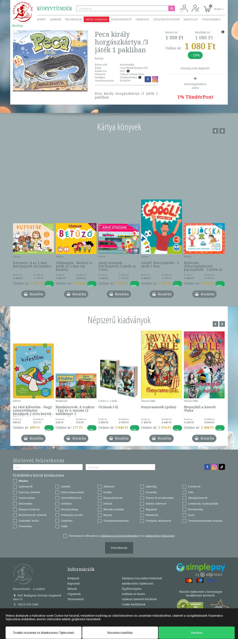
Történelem (25, 526)
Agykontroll (25, 486)
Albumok (108, 486)
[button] (215, 7)
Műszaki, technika (113, 509)
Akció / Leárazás (96, 19)
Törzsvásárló (211, 19)
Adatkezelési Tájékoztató (137, 583)
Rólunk (72, 588)
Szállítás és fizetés (166, 19)
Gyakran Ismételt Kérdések (139, 599)
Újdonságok (73, 19)
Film (190, 492)
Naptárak (151, 509)
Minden (23, 481)
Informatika (25, 503)
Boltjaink (73, 578)
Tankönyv (67, 520)
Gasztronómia (27, 497)
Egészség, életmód (29, 492)
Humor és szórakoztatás (159, 497)
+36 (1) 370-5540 (25, 604)
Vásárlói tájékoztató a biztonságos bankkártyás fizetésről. (200, 593)
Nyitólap (17, 25)
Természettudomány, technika (205, 520)
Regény (107, 515)
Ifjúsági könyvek (198, 497)
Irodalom (66, 503)
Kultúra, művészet (156, 503)
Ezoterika (151, 492)
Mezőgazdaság (69, 509)
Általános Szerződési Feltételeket (120, 535)
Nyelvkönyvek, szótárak (32, 515)
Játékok (107, 503)
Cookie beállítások (133, 604)
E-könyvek (194, 486)
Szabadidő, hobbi (29, 520)
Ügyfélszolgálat (131, 588)
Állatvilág (151, 486)
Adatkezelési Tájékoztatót (160, 535)
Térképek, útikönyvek (158, 520)
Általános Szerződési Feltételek (142, 578)
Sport (191, 515)
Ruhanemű (152, 515)
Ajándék (55, 19)
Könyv (41, 19)
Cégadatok (74, 594)
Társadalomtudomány (116, 520)
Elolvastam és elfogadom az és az (122, 535)
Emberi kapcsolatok (72, 492)
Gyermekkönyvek (71, 497)
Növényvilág (195, 509)
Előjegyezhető (121, 19)
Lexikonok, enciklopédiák (203, 503)
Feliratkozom (119, 547)
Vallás (64, 526)
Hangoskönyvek (112, 497)
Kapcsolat (191, 19)
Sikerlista (142, 19)
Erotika (107, 492)
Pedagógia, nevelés (72, 515)
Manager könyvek (29, 509)
